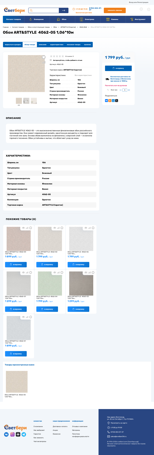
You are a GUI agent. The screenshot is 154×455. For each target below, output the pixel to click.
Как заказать (39, 438)
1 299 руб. (18, 302)
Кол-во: (114, 90)
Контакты (74, 2)
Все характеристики (83, 75)
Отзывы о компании (79, 426)
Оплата (50, 2)
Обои (61, 19)
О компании (22, 2)
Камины (112, 19)
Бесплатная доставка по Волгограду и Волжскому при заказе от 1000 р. (120, 79)
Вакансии (89, 2)
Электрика (87, 19)
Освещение (36, 19)
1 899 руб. (18, 257)
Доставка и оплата (60, 426)
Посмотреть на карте (119, 423)
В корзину (16, 264)
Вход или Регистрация (138, 2)
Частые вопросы (40, 441)
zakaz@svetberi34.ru (118, 436)
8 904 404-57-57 (95, 9)
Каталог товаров (13, 19)
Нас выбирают (39, 430)
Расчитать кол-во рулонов (116, 86)
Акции (62, 2)
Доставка (37, 2)
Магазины (7, 2)
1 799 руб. (50, 257)
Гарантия (37, 434)
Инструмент (137, 19)
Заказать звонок (115, 10)
